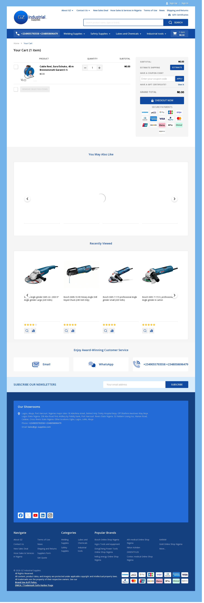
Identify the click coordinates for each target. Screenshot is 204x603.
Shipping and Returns (177, 10)
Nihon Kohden (133, 547)
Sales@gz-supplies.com (39, 427)
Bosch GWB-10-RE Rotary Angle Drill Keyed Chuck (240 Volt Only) (80, 298)
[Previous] (27, 199)
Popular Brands (105, 533)
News (162, 10)
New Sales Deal (100, 10)
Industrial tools (155, 33)
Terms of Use (150, 10)
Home (16, 43)
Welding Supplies (73, 33)
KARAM (162, 539)
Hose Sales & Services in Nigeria (125, 10)
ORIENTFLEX (133, 552)
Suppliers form (44, 553)
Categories (68, 533)
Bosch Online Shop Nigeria (107, 539)
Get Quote (42, 557)
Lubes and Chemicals (127, 33)
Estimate (177, 67)
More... (162, 548)
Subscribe (177, 384)
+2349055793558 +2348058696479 (45, 423)
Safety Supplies (99, 33)
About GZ (66, 10)
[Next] (174, 199)
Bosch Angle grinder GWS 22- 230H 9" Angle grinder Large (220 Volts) (41, 298)
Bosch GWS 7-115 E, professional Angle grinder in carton (157, 298)
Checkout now (162, 100)
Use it (181, 84)
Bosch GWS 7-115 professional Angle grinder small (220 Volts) (120, 298)
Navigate (20, 533)
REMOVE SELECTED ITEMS (34, 89)
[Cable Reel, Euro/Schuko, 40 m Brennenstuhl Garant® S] (92, 68)
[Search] (175, 22)
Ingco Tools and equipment (107, 544)
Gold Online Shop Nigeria (170, 544)
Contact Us (82, 10)
